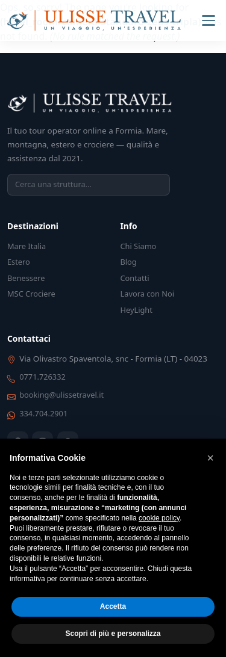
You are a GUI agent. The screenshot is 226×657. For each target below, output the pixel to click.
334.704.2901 (43, 413)
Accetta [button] (113, 606)
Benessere (26, 278)
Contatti (135, 278)
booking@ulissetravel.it (61, 394)
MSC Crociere (31, 293)
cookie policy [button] (159, 518)
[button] (210, 457)
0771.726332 (42, 376)
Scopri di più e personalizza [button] (112, 633)
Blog (129, 261)
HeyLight (136, 309)
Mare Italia (26, 246)
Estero (18, 261)
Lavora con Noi (148, 293)
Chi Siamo (139, 246)
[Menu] (208, 20)
